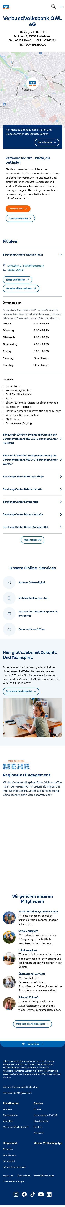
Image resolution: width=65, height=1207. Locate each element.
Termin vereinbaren (17, 279)
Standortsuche (41, 1121)
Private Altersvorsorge (14, 1167)
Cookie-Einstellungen (13, 1181)
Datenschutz (24, 1175)
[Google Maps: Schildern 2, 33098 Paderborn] (26, 266)
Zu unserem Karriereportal (21, 691)
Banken (37, 1109)
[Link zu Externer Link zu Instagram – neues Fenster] (16, 1194)
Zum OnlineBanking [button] (20, 218)
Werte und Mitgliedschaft (15, 1127)
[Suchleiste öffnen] (53, 6)
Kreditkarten (9, 1155)
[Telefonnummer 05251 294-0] (16, 270)
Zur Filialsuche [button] (47, 142)
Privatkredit (9, 1161)
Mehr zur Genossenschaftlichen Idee (21, 1087)
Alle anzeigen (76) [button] (32, 540)
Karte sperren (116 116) (45, 1115)
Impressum (8, 1175)
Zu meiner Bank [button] (18, 208)
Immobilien (8, 1121)
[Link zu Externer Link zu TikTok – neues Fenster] (32, 1194)
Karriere (38, 1127)
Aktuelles (39, 1133)
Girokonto (8, 1149)
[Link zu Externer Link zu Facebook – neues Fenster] (24, 1194)
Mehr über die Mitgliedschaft (32, 1024)
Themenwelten (10, 1115)
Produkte (7, 1109)
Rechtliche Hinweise (44, 1175)
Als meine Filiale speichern (21, 288)
